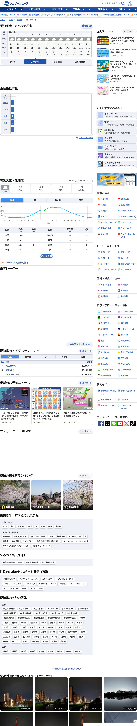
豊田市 (23, 651)
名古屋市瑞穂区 (25, 613)
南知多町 (35, 641)
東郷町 (36, 637)
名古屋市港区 (72, 613)
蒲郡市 (32, 651)
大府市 (59, 627)
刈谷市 (61, 623)
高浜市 (16, 632)
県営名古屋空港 (32, 562)
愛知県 (19, 20)
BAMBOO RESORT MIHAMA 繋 (75, 541)
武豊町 (54, 641)
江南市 (23, 627)
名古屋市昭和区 (9, 613)
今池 (30, 526)
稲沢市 (41, 627)
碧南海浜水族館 (20, 536)
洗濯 (5, 129)
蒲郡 (8, 370)
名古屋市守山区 (24, 618)
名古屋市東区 (24, 609)
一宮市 (6, 623)
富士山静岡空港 (48, 562)
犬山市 (6, 627)
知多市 (68, 627)
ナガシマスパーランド (65, 579)
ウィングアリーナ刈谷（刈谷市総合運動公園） (41, 541)
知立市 (77, 627)
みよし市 (6, 637)
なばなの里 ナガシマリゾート (14, 588)
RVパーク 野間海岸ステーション (16, 546)
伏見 (50, 526)
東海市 (50, 627)
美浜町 (45, 641)
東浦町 (25, 641)
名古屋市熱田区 (41, 613)
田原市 (50, 651)
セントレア (11, 374)
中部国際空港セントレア (12, 562)
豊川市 (15, 651)
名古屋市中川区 (57, 613)
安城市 (70, 623)
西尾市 (79, 623)
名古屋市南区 (8, 618)
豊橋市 (6, 651)
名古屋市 (21, 526)
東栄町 (68, 651)
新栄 (43, 526)
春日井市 (33, 623)
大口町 (54, 637)
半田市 (23, 623)
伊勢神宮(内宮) (9, 579)
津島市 (43, 623)
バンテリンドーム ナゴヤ (28, 579)
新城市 (41, 651)
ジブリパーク (29, 584)
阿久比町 (15, 641)
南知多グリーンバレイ (41, 546)
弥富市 (82, 632)
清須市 (61, 632)
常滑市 (15, 627)
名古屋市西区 (53, 609)
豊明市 (34, 632)
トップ (2, 20)
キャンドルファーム (38, 536)
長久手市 (26, 637)
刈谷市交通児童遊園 (57, 536)
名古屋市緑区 (38, 618)
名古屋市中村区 (68, 609)
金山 (5, 526)
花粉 (5, 123)
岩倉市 (25, 632)
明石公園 (6, 536)
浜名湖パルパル (36, 588)
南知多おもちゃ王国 (11, 541)
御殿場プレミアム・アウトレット (73, 584)
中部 (11, 20)
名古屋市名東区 (54, 618)
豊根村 (77, 651)
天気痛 (5, 109)
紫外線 (5, 103)
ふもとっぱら (47, 579)
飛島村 (6, 641)
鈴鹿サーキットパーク (47, 584)
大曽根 (58, 526)
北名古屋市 (72, 632)
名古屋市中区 (83, 609)
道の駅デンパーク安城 (77, 536)
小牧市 (32, 627)
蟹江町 (81, 637)
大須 (12, 526)
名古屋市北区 (38, 609)
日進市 (43, 632)
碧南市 (52, 623)
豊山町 (45, 637)
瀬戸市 (15, 623)
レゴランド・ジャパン (12, 584)
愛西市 (52, 632)
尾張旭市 (6, 632)
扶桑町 (63, 637)
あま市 (16, 637)
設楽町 (59, 651)
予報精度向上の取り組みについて (68, 669)
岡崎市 (82, 618)
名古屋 (9, 366)
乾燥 (5, 116)
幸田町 (63, 641)
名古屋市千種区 (9, 609)
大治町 (72, 637)
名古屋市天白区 (70, 618)
